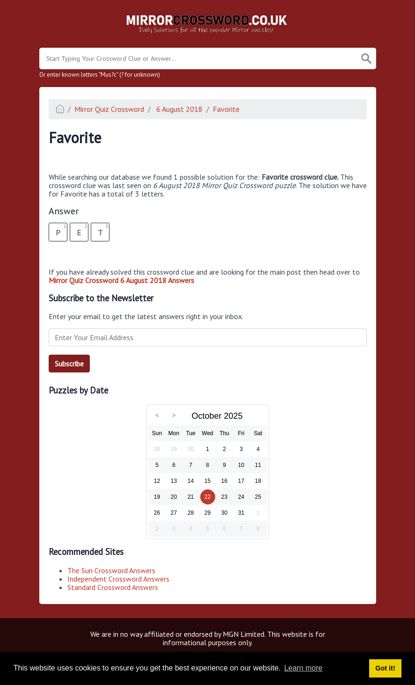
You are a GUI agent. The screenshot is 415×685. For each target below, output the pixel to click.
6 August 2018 (178, 109)
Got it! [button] (385, 668)
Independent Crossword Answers (118, 578)
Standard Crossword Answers (112, 587)
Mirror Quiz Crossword (109, 109)
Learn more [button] (303, 668)
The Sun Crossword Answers (111, 570)
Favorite (226, 109)
